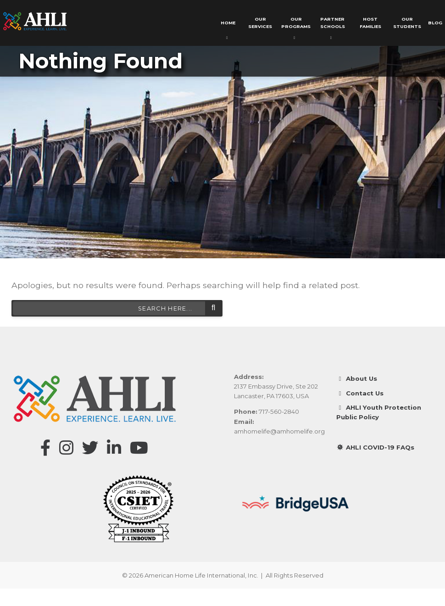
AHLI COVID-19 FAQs (375, 446)
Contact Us (360, 393)
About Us (356, 378)
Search (213, 308)
